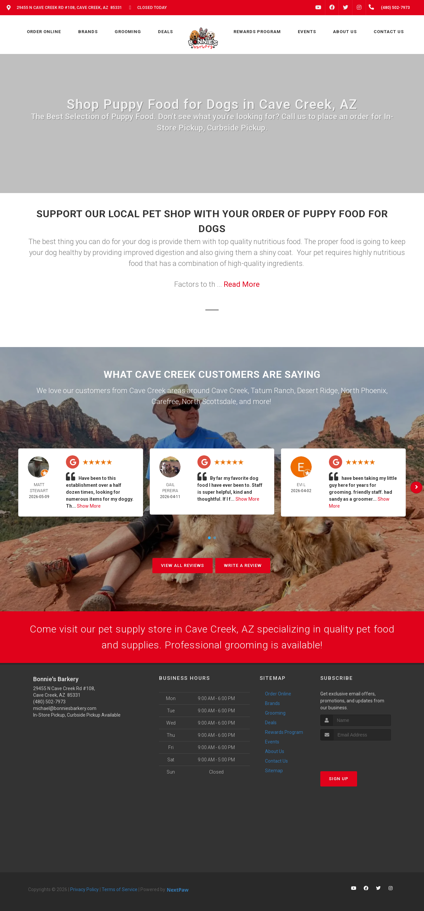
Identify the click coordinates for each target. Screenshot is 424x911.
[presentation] (355, 753)
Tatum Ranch (272, 390)
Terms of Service (119, 889)
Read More (242, 284)
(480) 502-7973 (49, 701)
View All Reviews (182, 565)
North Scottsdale (209, 401)
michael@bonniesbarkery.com (64, 708)
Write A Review (243, 565)
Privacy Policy (84, 889)
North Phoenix (363, 390)
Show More (89, 506)
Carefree (165, 401)
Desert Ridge (317, 390)
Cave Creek (229, 390)
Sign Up (338, 778)
